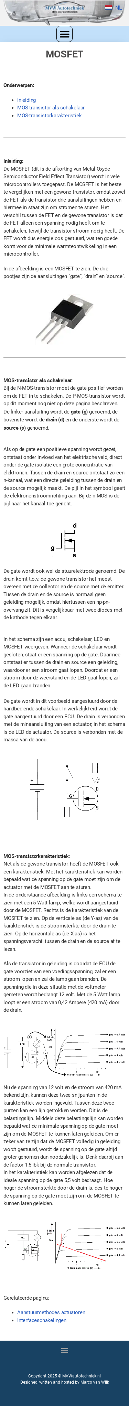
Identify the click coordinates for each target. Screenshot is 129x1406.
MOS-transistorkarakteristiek (49, 115)
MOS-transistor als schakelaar (51, 108)
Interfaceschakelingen (41, 1320)
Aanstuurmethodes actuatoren (51, 1312)
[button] (64, 34)
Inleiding (26, 100)
